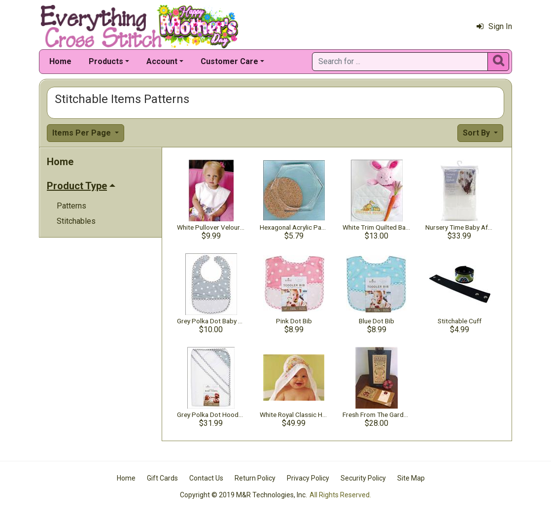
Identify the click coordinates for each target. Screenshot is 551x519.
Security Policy (363, 478)
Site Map (411, 478)
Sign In (494, 26)
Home (60, 61)
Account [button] (161, 61)
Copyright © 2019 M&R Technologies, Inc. (243, 495)
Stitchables (76, 221)
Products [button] (106, 61)
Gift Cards (162, 478)
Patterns (71, 205)
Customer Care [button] (229, 61)
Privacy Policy (308, 478)
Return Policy (255, 478)
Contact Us (206, 478)
